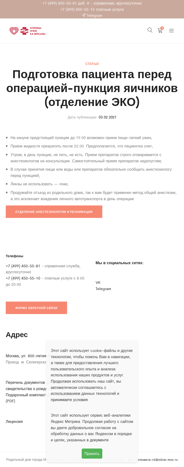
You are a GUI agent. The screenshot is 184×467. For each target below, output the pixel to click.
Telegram (92, 15)
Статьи (92, 63)
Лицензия (14, 421)
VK (98, 282)
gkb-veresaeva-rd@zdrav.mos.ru (153, 459)
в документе (98, 440)
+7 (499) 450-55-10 (77, 9)
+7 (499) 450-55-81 (59, 3)
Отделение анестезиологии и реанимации (54, 212)
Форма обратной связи (36, 308)
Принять (92, 453)
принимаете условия (69, 399)
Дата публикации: (83, 116)
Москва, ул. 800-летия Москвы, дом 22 (41, 355)
